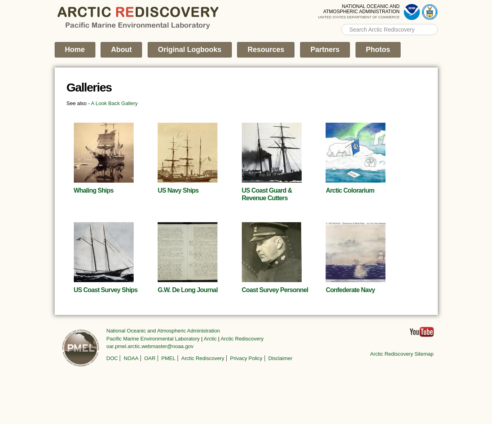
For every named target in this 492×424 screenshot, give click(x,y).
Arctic (210, 339)
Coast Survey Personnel (275, 290)
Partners (325, 50)
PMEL (168, 358)
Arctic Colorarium (350, 190)
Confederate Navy (350, 290)
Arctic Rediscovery (242, 339)
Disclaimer (280, 358)
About (121, 50)
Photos (378, 50)
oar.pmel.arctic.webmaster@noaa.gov (150, 346)
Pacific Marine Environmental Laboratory (153, 339)
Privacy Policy (246, 358)
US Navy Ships (178, 190)
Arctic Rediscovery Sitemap (402, 354)
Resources (265, 50)
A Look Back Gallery (114, 103)
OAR (149, 358)
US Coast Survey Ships (106, 290)
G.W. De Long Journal (187, 290)
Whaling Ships (94, 190)
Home (75, 50)
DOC (112, 358)
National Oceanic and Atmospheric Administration (163, 331)
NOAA (131, 358)
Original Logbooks (189, 50)
